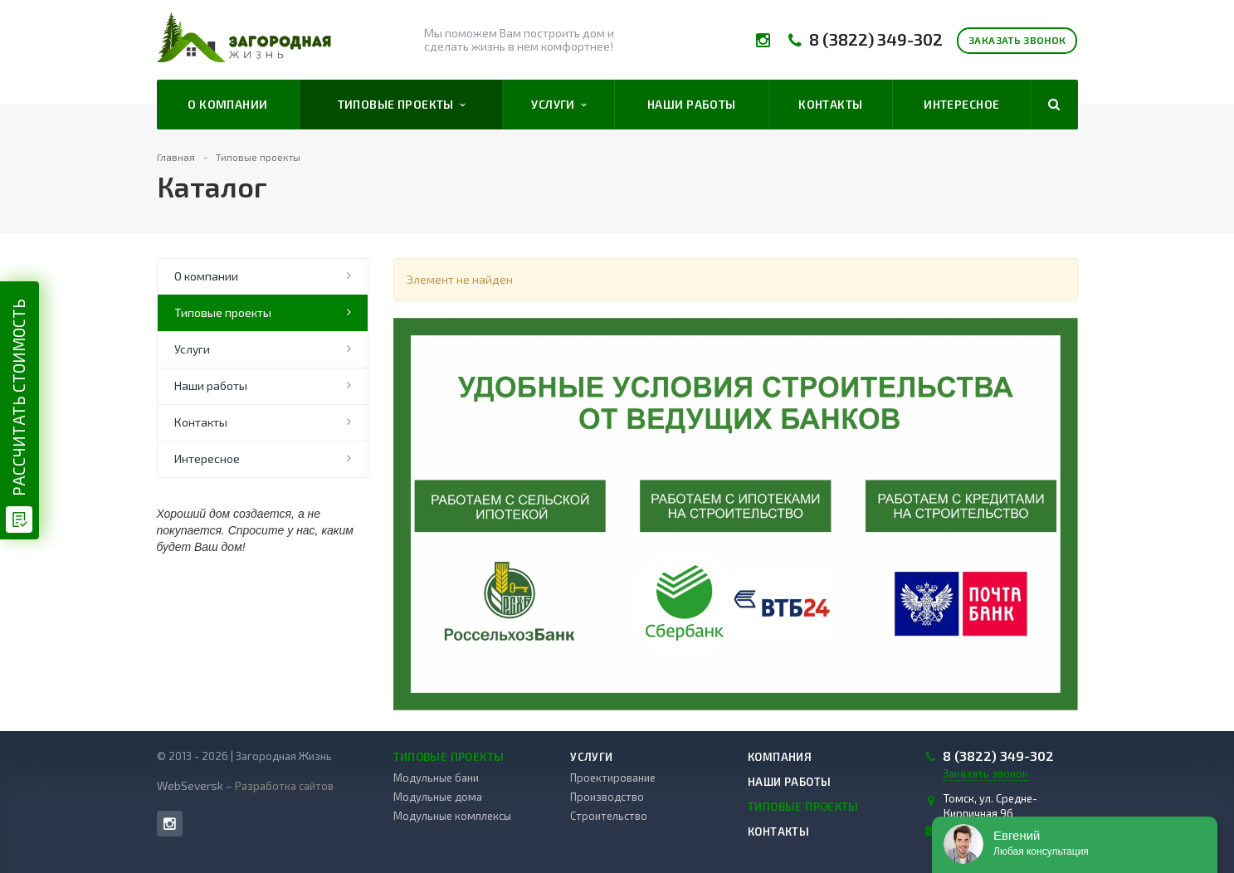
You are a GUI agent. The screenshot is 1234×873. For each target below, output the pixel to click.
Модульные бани (436, 777)
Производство (607, 796)
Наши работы (691, 104)
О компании (227, 104)
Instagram (169, 824)
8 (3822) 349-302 (876, 39)
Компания (780, 756)
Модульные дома (437, 796)
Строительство (608, 815)
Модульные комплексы (452, 815)
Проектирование (613, 777)
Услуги (558, 104)
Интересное (961, 104)
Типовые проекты (402, 104)
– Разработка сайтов (278, 786)
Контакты (830, 104)
